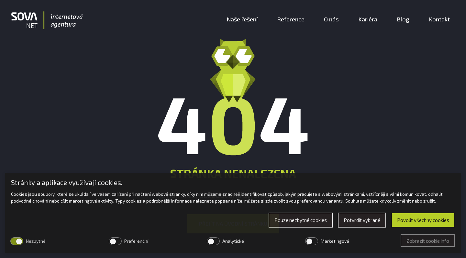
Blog (403, 19)
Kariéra (367, 19)
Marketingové (335, 241)
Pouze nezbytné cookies (300, 220)
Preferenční (136, 241)
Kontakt (439, 19)
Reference (291, 19)
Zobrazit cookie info (427, 241)
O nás (331, 19)
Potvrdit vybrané (362, 220)
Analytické (233, 241)
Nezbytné (36, 241)
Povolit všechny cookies (423, 220)
